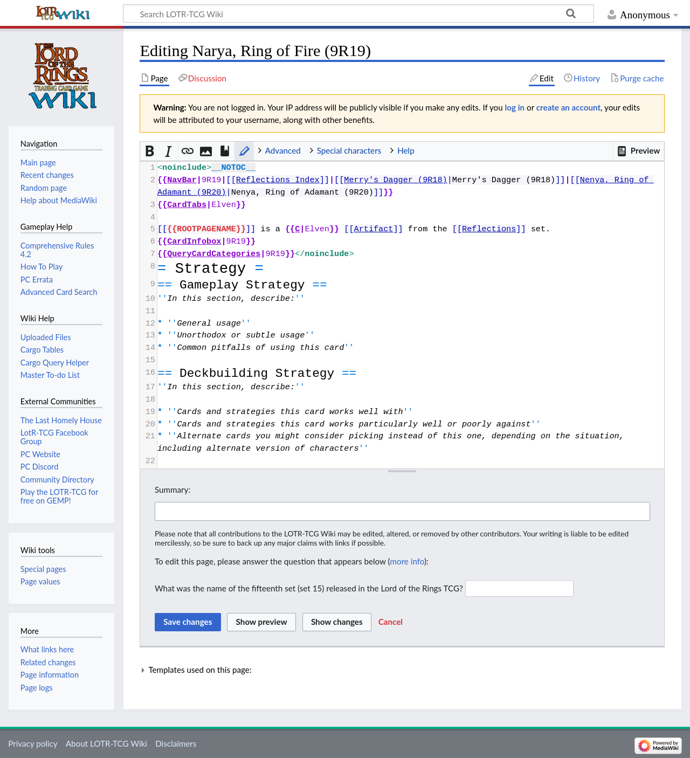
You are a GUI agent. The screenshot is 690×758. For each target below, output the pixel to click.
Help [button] (405, 150)
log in (515, 107)
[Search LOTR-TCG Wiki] (346, 13)
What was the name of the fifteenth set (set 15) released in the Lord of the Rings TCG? (309, 588)
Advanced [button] (283, 150)
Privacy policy (32, 743)
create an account (568, 107)
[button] (638, 151)
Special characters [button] (349, 150)
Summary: (172, 489)
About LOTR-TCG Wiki (106, 743)
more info (407, 561)
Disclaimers (175, 743)
